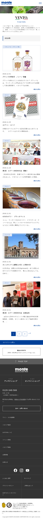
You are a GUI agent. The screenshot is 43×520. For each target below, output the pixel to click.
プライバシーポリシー (8, 485)
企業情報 (5, 454)
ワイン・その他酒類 (9, 417)
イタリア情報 (7, 447)
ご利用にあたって (28, 485)
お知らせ (5, 462)
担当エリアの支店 (20, 399)
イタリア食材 (7, 425)
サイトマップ (27, 478)
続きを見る (37, 89)
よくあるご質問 (6, 478)
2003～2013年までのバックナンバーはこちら (21, 351)
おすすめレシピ (7, 432)
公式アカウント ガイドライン (9, 493)
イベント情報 (7, 439)
